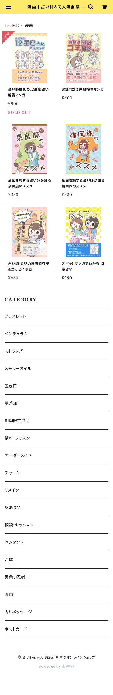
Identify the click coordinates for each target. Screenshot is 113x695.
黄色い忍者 (15, 577)
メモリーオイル (18, 368)
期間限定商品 (17, 420)
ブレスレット (15, 316)
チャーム (12, 472)
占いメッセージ (18, 611)
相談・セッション (19, 525)
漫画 (9, 594)
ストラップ (14, 351)
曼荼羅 (11, 403)
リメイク (12, 490)
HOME (12, 25)
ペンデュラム (16, 333)
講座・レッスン (17, 438)
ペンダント (14, 542)
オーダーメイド (18, 455)
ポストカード (16, 629)
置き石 (11, 386)
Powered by (57, 666)
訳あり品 (13, 507)
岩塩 (9, 559)
